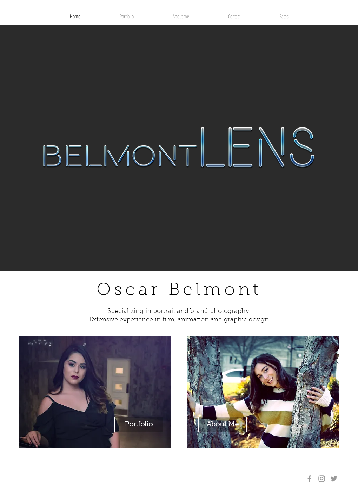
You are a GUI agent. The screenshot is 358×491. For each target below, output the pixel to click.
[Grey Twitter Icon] (334, 478)
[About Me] (222, 424)
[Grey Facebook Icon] (309, 478)
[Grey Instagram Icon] (321, 478)
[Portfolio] (138, 424)
